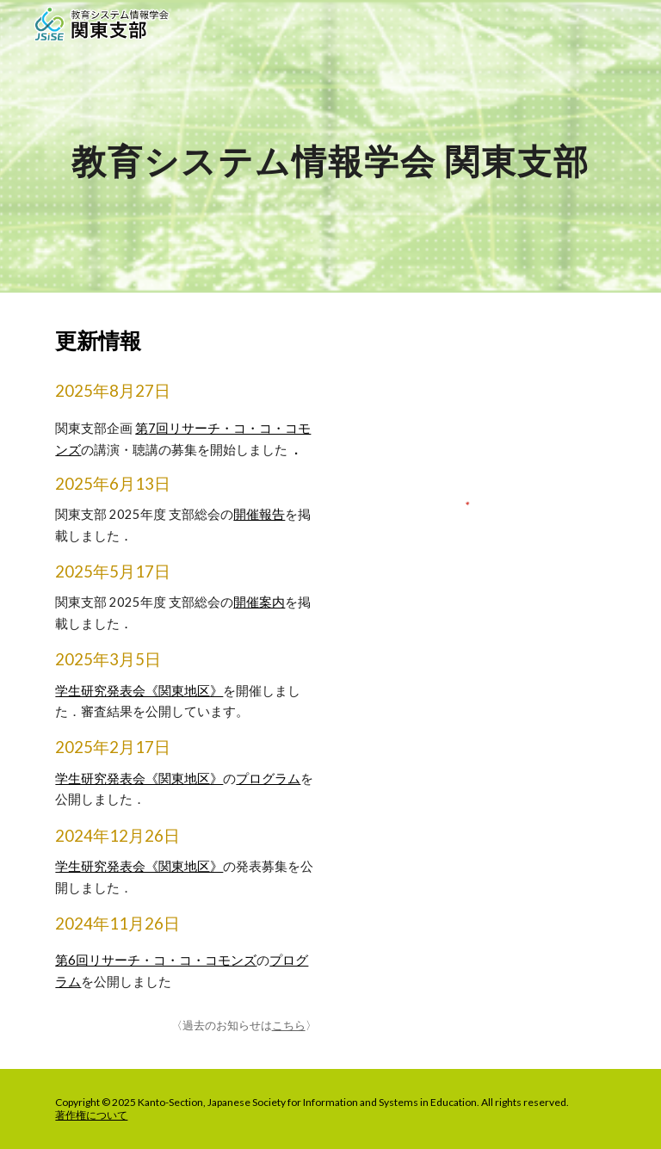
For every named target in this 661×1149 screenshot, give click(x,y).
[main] (330, 145)
